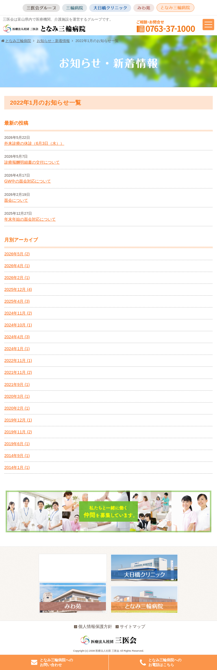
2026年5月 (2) (17, 254)
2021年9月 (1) (17, 384)
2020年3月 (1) (17, 396)
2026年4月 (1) (17, 265)
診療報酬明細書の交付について (32, 162)
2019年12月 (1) (18, 420)
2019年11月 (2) (18, 432)
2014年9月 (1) (17, 455)
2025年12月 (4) (18, 289)
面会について (16, 200)
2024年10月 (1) (18, 325)
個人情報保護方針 (93, 626)
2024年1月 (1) (17, 348)
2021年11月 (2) (18, 372)
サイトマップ (130, 626)
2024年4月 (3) (17, 337)
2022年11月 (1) (18, 360)
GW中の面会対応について (27, 181)
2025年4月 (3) (17, 301)
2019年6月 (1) (17, 443)
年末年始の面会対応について (30, 219)
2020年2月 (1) (17, 408)
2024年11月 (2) (18, 313)
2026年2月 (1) (17, 277)
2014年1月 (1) (17, 467)
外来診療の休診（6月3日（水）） (34, 143)
